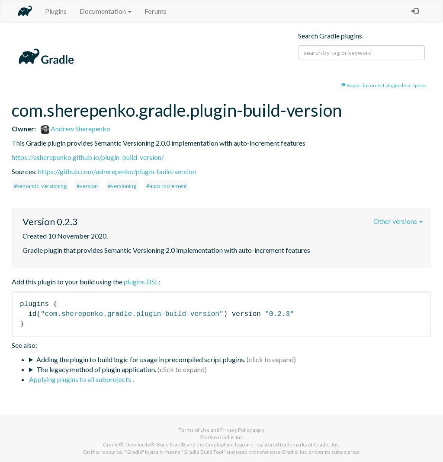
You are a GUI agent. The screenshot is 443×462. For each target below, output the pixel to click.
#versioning (122, 185)
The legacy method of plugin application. (96, 369)
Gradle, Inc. (231, 437)
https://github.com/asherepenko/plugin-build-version (117, 171)
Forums (155, 11)
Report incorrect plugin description (383, 85)
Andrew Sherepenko (75, 128)
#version (87, 185)
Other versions (398, 221)
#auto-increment (166, 185)
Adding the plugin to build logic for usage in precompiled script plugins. (140, 359)
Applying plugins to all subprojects (80, 379)
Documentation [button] (106, 11)
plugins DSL (141, 281)
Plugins (56, 11)
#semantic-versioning (40, 185)
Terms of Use (194, 430)
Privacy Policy (236, 430)
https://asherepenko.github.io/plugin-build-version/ (88, 157)
